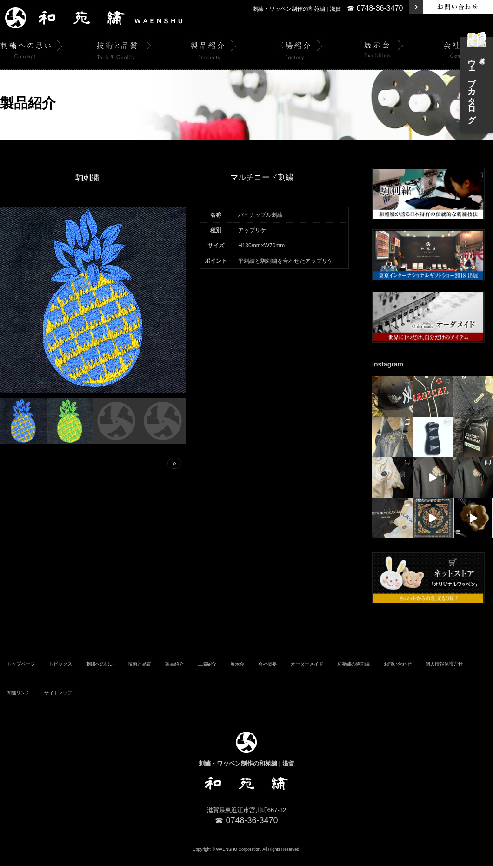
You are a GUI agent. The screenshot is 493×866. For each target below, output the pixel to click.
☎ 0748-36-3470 (375, 8)
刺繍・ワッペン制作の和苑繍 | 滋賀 (297, 9)
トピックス (60, 673)
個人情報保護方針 (444, 673)
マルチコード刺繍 (261, 177)
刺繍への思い (100, 673)
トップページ (21, 673)
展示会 (237, 673)
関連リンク (18, 702)
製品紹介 (174, 673)
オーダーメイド (307, 673)
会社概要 (267, 673)
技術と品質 (139, 673)
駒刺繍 (87, 178)
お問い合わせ (398, 673)
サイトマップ (58, 702)
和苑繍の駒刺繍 (353, 673)
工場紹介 (207, 673)
